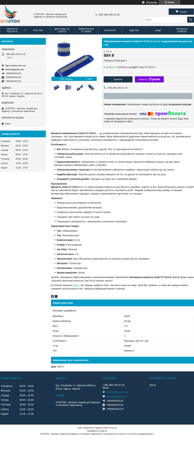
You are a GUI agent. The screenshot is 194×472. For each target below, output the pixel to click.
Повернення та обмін (86, 30)
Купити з (149, 79)
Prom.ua (113, 428)
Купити (118, 79)
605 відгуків (151, 2)
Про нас (38, 30)
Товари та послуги (12, 30)
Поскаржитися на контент (115, 434)
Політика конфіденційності (141, 434)
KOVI (76, 285)
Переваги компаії (182, 30)
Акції (158, 30)
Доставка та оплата (62, 30)
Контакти (110, 30)
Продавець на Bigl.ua (97, 431)
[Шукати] (190, 20)
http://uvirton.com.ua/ (15, 65)
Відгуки (133, 30)
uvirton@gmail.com (14, 69)
